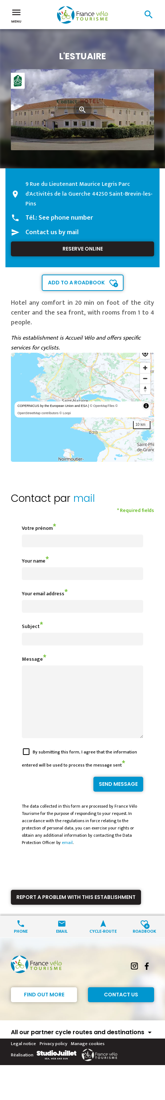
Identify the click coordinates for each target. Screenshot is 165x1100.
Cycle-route (103, 944)
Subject (31, 626)
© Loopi (65, 413)
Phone (21, 944)
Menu (16, 15)
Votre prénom (37, 528)
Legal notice (23, 1057)
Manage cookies (88, 1057)
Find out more (44, 1007)
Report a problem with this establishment (76, 910)
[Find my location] (145, 353)
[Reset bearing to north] (145, 389)
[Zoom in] (145, 368)
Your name (33, 561)
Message (32, 659)
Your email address (43, 593)
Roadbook (144, 944)
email (67, 855)
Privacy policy (53, 1057)
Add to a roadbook (76, 282)
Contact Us (121, 1007)
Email (62, 944)
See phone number (66, 217)
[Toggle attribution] (146, 405)
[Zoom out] (145, 378)
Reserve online (83, 248)
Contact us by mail (52, 232)
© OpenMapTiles (102, 406)
